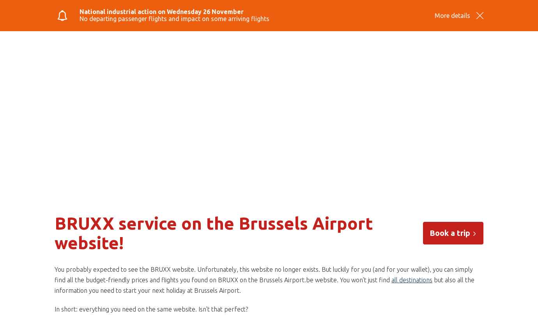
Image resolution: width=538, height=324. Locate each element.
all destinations (411, 279)
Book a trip (453, 232)
